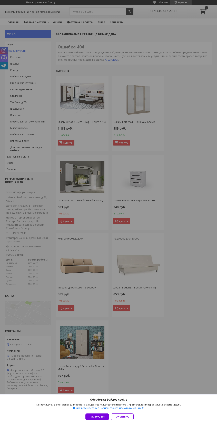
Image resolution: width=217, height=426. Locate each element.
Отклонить (124, 416)
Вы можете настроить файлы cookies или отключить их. (107, 409)
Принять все (97, 416)
